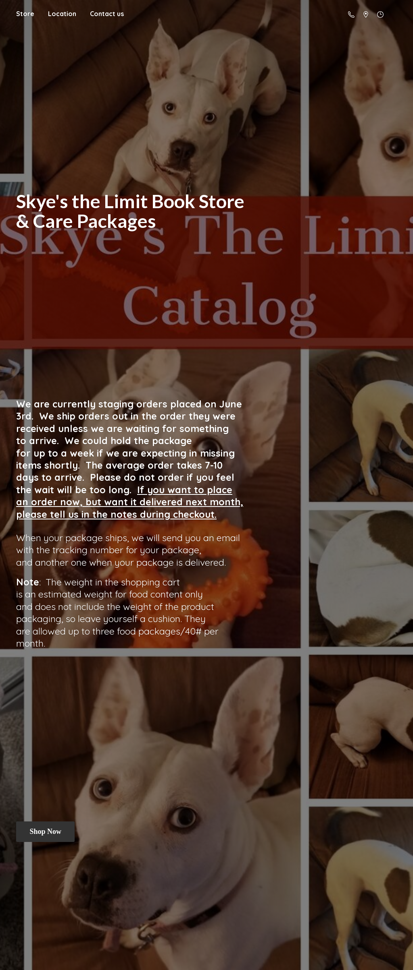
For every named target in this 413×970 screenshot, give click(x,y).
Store (25, 14)
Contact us (107, 14)
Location (62, 14)
